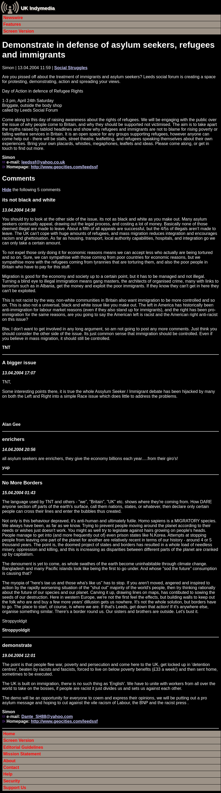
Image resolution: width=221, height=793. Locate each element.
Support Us (14, 787)
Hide (6, 189)
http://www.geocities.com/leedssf (64, 167)
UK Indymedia (38, 8)
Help (7, 774)
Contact (11, 767)
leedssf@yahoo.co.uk (43, 162)
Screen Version (18, 31)
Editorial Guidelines (23, 747)
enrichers (13, 439)
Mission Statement (22, 754)
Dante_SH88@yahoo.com (47, 716)
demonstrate (17, 645)
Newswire (13, 17)
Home (9, 733)
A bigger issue (19, 362)
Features (12, 24)
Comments (18, 178)
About (9, 761)
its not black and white (29, 200)
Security (11, 781)
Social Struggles (70, 67)
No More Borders (22, 482)
